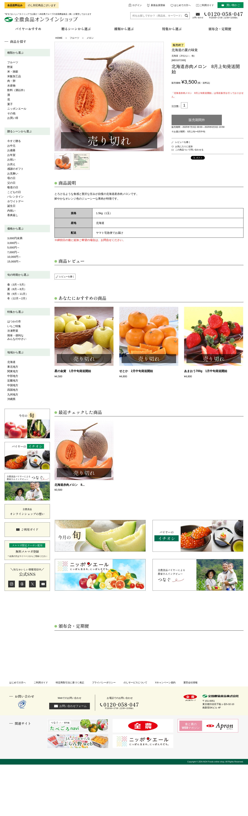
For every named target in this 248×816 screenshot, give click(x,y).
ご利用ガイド (207, 5)
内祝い (11, 210)
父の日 (11, 182)
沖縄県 (11, 399)
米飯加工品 (14, 76)
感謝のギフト (15, 168)
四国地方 (12, 389)
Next (240, 336)
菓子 (10, 104)
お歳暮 (11, 150)
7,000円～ (13, 252)
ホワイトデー (15, 201)
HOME (58, 38)
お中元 (11, 145)
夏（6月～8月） (17, 289)
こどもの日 (14, 192)
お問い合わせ (197, 18)
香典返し (12, 215)
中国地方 (12, 385)
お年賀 (11, 154)
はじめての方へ (182, 5)
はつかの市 (14, 321)
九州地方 (12, 394)
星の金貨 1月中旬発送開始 (72, 371)
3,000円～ (13, 242)
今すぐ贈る (14, 140)
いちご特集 (14, 326)
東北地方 (12, 366)
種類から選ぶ (15, 52)
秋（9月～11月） (17, 293)
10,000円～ (14, 256)
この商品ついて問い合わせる (189, 149)
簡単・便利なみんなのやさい (16, 337)
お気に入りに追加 (184, 146)
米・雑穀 (12, 71)
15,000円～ (14, 261)
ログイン (137, 5)
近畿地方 (12, 380)
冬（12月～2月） (17, 298)
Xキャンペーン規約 (165, 682)
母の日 (11, 178)
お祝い (11, 159)
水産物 (11, 85)
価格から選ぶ (15, 228)
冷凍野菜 (12, 330)
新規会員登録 (158, 5)
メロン (90, 38)
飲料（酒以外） (16, 90)
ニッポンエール (16, 108)
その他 (11, 113)
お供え (11, 164)
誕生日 (11, 205)
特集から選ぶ (15, 311)
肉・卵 (11, 80)
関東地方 (12, 371)
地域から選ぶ (15, 352)
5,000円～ (13, 247)
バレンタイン (15, 196)
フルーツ (12, 62)
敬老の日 (12, 187)
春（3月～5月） (17, 284)
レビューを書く (182, 142)
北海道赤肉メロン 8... (69, 484)
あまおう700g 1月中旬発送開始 (205, 371)
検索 (186, 15)
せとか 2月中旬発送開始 (136, 371)
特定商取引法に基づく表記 (70, 682)
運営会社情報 (190, 682)
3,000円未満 (14, 238)
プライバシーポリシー (104, 682)
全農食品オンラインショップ (42, 21)
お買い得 (12, 117)
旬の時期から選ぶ (18, 274)
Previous (57, 336)
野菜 (10, 67)
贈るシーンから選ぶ (19, 131)
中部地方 (12, 375)
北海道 (11, 361)
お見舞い (12, 173)
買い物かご (233, 5)
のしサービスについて (135, 682)
